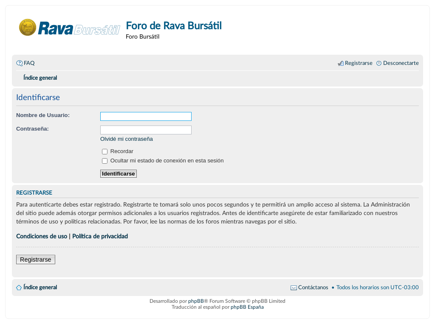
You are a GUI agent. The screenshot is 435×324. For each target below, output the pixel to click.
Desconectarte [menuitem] (401, 63)
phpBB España (247, 307)
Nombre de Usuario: (43, 115)
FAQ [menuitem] (29, 63)
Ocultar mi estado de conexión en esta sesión (163, 160)
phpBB (196, 301)
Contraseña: (32, 129)
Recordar (117, 151)
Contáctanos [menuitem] (313, 287)
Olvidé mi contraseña (126, 139)
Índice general (40, 287)
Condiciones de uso (41, 236)
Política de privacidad (100, 236)
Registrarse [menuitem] (359, 63)
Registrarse (35, 259)
